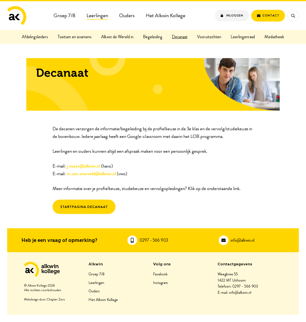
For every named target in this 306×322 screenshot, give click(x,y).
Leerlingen (97, 15)
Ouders (127, 15)
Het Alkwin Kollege (165, 15)
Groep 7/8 (64, 15)
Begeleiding (152, 37)
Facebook (160, 274)
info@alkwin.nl (242, 240)
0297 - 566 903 (153, 240)
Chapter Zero (56, 299)
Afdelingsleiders (35, 37)
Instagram (160, 282)
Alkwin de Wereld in (117, 37)
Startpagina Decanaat (84, 206)
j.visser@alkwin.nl (83, 166)
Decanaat (179, 37)
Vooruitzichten (209, 37)
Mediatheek (274, 37)
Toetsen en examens (75, 37)
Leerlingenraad (243, 37)
